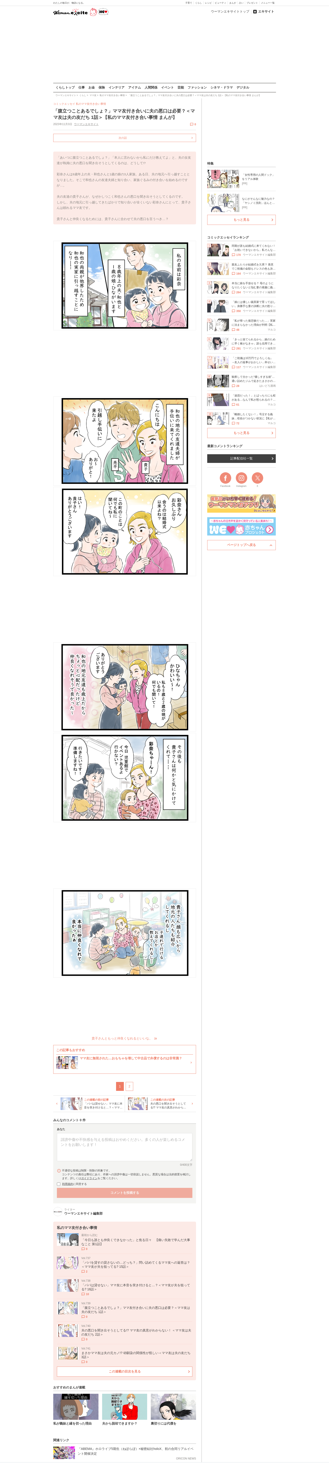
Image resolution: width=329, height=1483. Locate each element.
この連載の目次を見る (125, 1371)
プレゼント (252, 3)
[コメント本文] (124, 1147)
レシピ (208, 3)
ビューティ (220, 3)
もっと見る (241, 219)
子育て (188, 3)
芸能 (181, 87)
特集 (210, 163)
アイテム (134, 87)
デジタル (242, 87)
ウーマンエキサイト (86, 124)
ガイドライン (89, 1178)
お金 (91, 87)
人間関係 (151, 87)
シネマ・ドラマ (221, 87)
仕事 (81, 87)
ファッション (197, 87)
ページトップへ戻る (241, 545)
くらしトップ (65, 87)
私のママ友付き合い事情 (91, 103)
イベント (167, 87)
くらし (198, 3)
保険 (101, 87)
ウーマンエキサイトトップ (230, 11)
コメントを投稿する (124, 1192)
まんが (232, 3)
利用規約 (67, 1184)
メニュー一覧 (268, 3)
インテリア (117, 87)
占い (241, 3)
